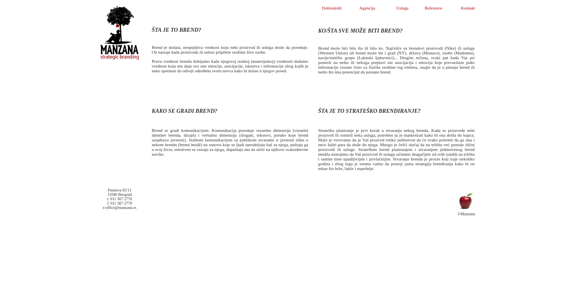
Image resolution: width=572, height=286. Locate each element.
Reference (434, 8)
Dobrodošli (332, 8)
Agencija (367, 8)
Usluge (402, 8)
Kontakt (468, 8)
